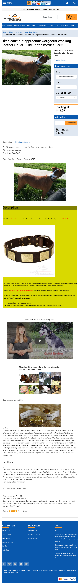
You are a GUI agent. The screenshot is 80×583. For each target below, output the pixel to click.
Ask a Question (60, 60)
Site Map (4, 546)
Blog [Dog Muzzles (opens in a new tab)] (56, 530)
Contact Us (5, 550)
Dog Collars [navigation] (33, 32)
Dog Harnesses (19, 25)
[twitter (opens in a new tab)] (9, 564)
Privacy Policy (6, 534)
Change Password (34, 534)
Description (7, 142)
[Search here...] (50, 17)
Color (58, 82)
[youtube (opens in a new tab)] (21, 564)
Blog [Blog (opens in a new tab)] (72, 25)
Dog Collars (31, 25)
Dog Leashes (41, 25)
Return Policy (6, 538)
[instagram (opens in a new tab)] (27, 564)
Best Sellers (65, 25)
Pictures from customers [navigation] (18, 32)
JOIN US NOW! (53, 25)
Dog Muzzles (7, 25)
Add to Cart (71, 123)
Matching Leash (63, 93)
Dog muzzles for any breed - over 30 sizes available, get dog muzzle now (66, 547)
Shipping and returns (22, 142)
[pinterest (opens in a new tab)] (15, 564)
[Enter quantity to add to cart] (60, 123)
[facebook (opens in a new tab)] (4, 564)
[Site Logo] (13, 17)
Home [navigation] (5, 32)
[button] (40, 340)
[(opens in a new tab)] (24, 378)
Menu (7, 2)
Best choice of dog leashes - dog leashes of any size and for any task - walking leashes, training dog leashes (66, 538)
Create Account (33, 538)
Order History (32, 530)
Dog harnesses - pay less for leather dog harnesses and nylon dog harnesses (65, 556)
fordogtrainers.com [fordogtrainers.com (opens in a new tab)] (11, 573)
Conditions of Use (7, 542)
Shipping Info (6, 530)
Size (58, 72)
